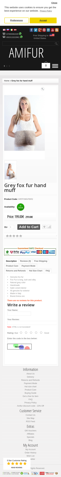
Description (11, 261)
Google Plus (40, 30)
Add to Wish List (44, 227)
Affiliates (30, 434)
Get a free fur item (30, 396)
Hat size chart (30, 387)
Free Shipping (40, 261)
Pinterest (44, 30)
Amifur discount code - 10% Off (30, 406)
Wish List (31, 456)
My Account (30, 449)
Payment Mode (28, 266)
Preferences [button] (16, 20)
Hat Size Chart (35, 271)
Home (6, 81)
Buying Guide (30, 393)
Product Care (12, 266)
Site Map (30, 418)
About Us (30, 374)
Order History (30, 453)
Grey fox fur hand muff (21, 81)
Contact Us (30, 415)
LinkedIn (48, 30)
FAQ (48, 271)
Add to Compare (49, 227)
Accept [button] (43, 20)
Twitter (35, 30)
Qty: (6, 227)
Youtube (52, 30)
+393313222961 (12, 37)
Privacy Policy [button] (46, 11)
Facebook (31, 30)
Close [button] (54, 3)
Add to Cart (28, 227)
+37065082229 (11, 34)
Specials (30, 437)
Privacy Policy (30, 403)
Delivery (30, 377)
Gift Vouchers (30, 431)
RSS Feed (30, 421)
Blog (57, 30)
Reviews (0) (25, 261)
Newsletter (30, 459)
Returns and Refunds (16, 271)
